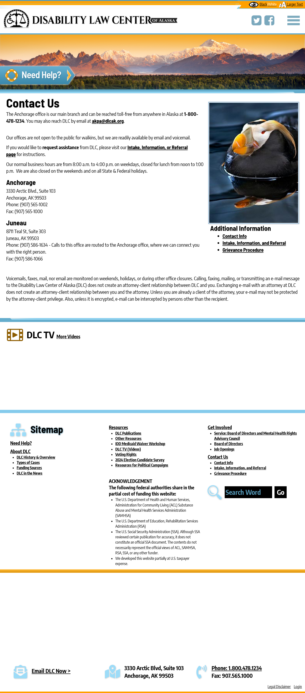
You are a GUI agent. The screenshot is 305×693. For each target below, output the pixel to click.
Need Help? (21, 443)
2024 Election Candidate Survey (139, 459)
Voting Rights (126, 454)
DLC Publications (128, 433)
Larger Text (291, 4)
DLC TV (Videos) (128, 449)
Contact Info (235, 236)
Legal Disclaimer (279, 686)
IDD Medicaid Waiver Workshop (140, 443)
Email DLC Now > (51, 670)
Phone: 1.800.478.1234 (237, 667)
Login (298, 686)
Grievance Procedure (243, 250)
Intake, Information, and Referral (254, 243)
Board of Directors (228, 443)
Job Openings (224, 449)
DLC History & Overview (36, 457)
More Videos (68, 336)
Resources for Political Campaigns (141, 465)
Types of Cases (28, 462)
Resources (118, 427)
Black (263, 4)
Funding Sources (29, 467)
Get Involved (220, 427)
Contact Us (218, 457)
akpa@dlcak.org (108, 121)
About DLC (20, 451)
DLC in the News (29, 473)
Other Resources (128, 438)
